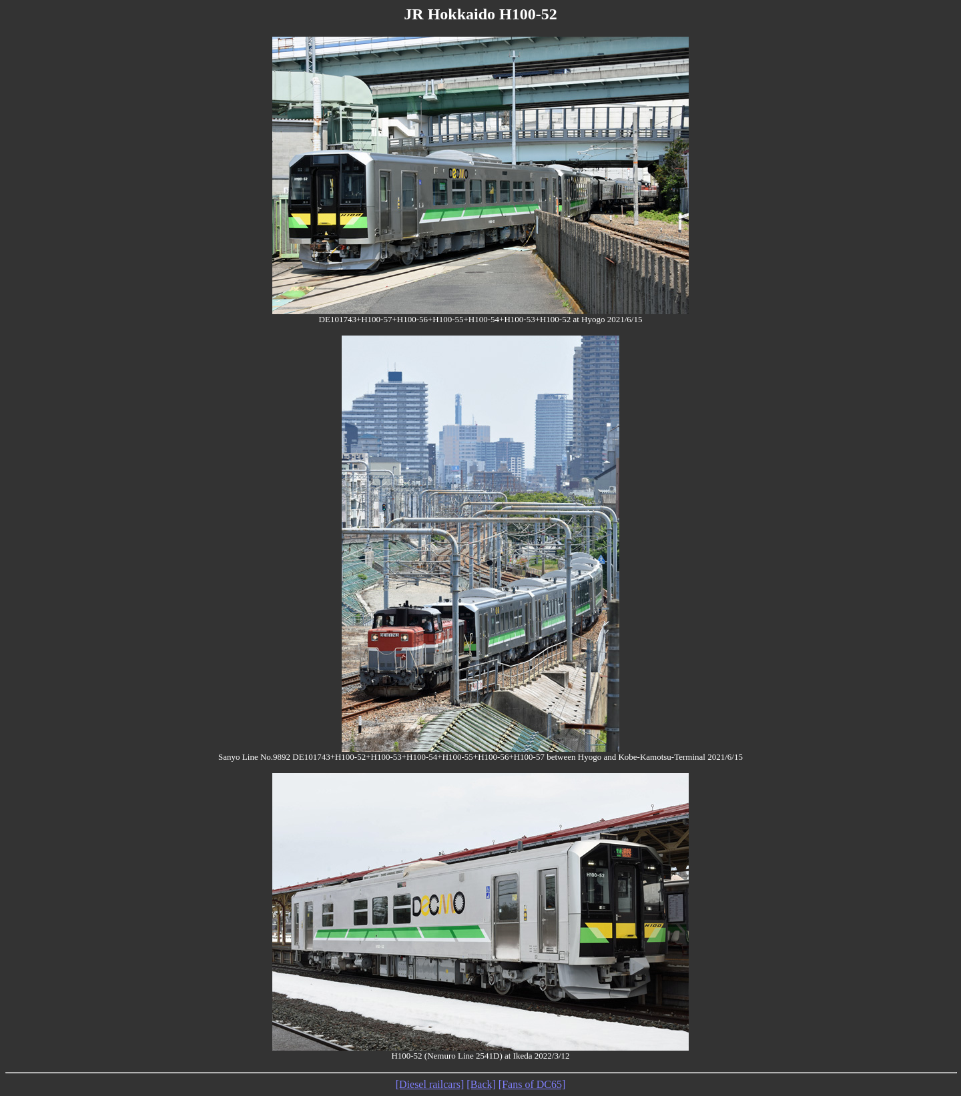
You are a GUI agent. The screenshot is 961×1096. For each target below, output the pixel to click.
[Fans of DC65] (532, 1084)
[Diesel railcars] (430, 1084)
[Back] (481, 1084)
